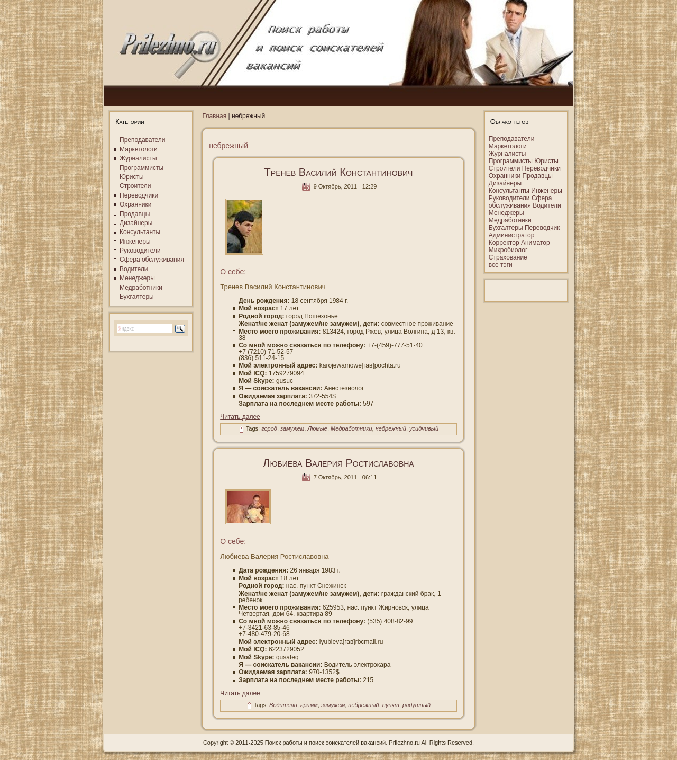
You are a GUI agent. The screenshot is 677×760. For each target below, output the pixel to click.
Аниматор (535, 242)
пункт (390, 705)
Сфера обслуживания (152, 259)
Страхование (508, 257)
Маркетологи (139, 149)
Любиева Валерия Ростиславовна (338, 463)
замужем (292, 429)
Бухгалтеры (137, 296)
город (269, 429)
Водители (134, 269)
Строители (135, 186)
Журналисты (138, 158)
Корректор (504, 242)
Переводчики (139, 195)
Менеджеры (137, 278)
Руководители (140, 250)
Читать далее (240, 417)
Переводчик (542, 227)
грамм (309, 705)
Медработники (141, 287)
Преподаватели (143, 140)
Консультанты (140, 232)
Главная (215, 116)
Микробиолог (508, 250)
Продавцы (135, 214)
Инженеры (135, 241)
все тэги (501, 265)
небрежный (391, 429)
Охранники (135, 204)
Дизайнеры (136, 223)
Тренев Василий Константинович (338, 172)
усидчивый (423, 429)
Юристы (132, 177)
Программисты (141, 168)
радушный (416, 705)
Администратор (512, 235)
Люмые (317, 429)
